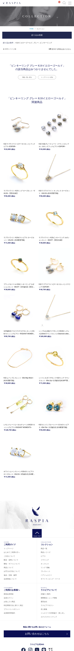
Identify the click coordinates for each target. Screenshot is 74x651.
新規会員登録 (8, 594)
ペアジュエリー (46, 575)
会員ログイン (8, 598)
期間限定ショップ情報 (49, 598)
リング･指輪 (45, 567)
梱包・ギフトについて (12, 564)
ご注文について (9, 556)
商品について (8, 567)
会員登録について (10, 579)
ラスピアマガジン (47, 605)
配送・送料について (11, 560)
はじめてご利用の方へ (12, 552)
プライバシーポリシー (12, 609)
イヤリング (45, 560)
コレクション (40, 29)
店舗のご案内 (45, 594)
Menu (70, 2)
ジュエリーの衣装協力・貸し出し (53, 613)
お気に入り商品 (9, 602)
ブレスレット (45, 571)
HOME (31, 29)
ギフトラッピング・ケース (50, 579)
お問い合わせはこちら (37, 633)
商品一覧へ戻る (27, 77)
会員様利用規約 (9, 613)
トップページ (8, 548)
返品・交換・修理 (10, 575)
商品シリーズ (45, 552)
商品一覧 (44, 548)
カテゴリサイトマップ (49, 617)
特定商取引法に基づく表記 (13, 605)
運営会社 (44, 602)
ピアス (43, 556)
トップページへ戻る (47, 77)
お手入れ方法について (12, 571)
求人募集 (44, 609)
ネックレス (45, 564)
